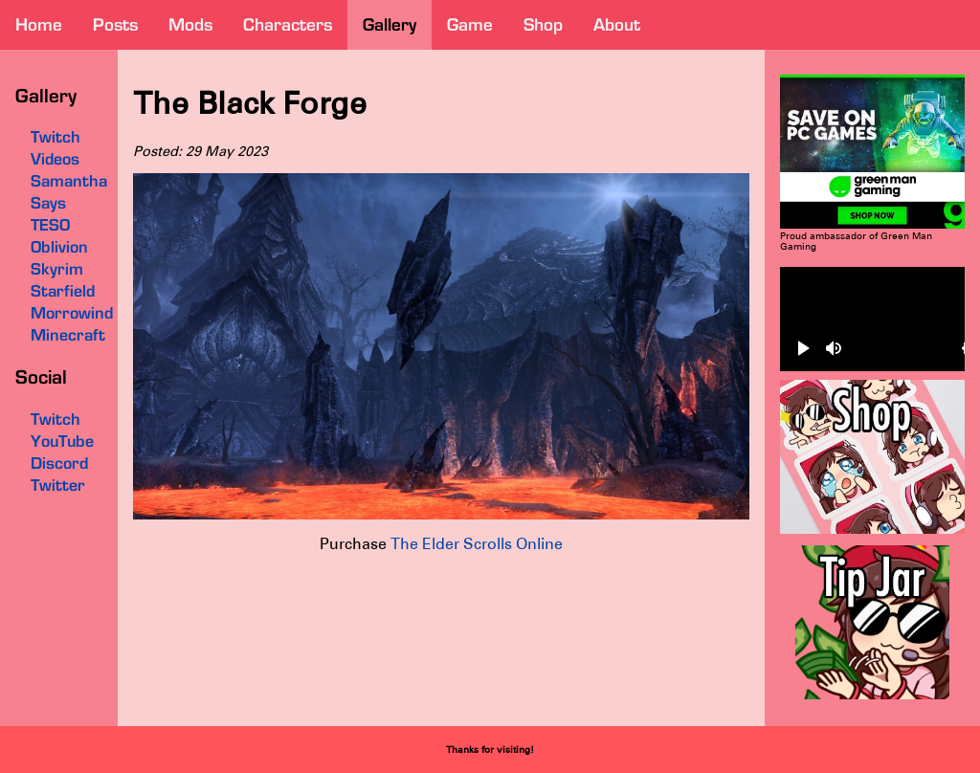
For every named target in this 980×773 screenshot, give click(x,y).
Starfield (63, 290)
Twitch (55, 419)
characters (287, 24)
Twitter (58, 485)
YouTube (62, 441)
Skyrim (57, 268)
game (470, 24)
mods (190, 24)
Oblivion (59, 246)
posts (115, 24)
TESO (50, 224)
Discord (59, 463)
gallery (389, 24)
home (38, 24)
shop (543, 24)
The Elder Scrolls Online (476, 544)
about (616, 24)
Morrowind (72, 312)
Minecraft (68, 334)
